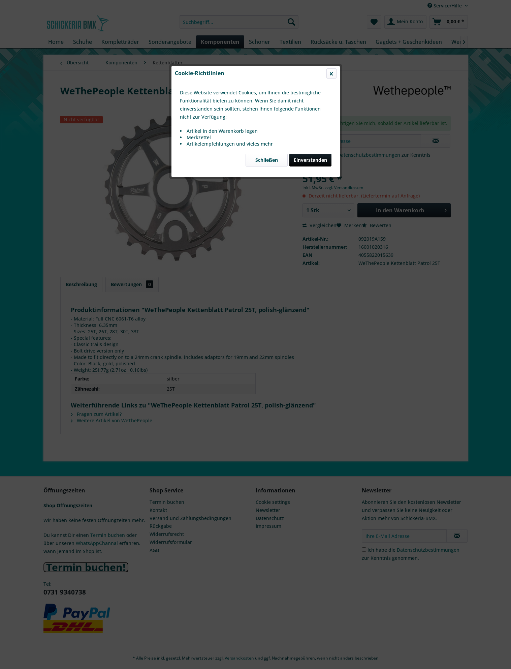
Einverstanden (310, 160)
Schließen (266, 160)
